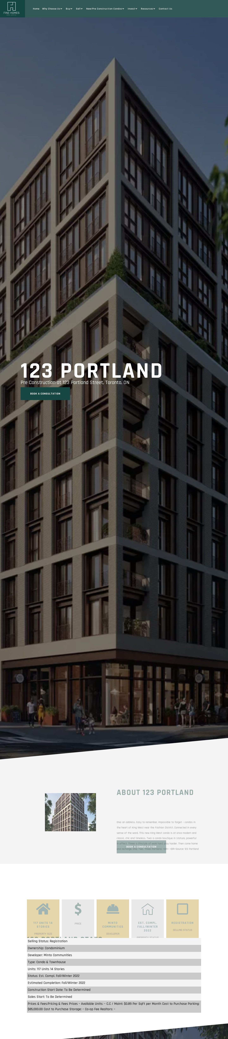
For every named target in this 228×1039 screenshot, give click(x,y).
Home (36, 8)
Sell (79, 8)
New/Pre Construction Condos (105, 8)
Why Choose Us (52, 8)
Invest (133, 8)
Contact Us (165, 8)
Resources (148, 8)
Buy (69, 8)
